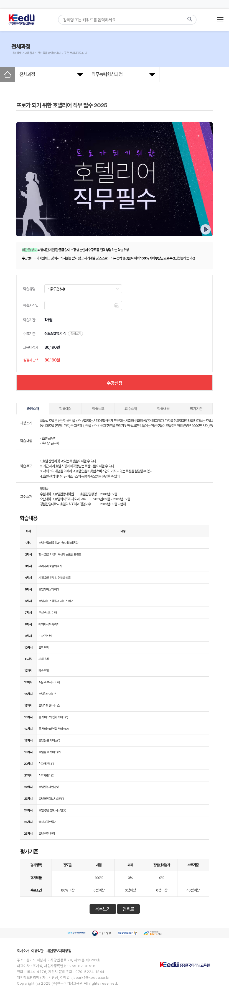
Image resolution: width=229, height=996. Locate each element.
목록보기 (103, 909)
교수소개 (130, 408)
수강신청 (114, 382)
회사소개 (23, 951)
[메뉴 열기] (220, 19)
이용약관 (37, 951)
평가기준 (196, 408)
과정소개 (33, 408)
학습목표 (98, 408)
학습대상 (65, 408)
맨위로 (128, 909)
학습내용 (163, 408)
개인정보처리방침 (59, 951)
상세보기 (75, 334)
